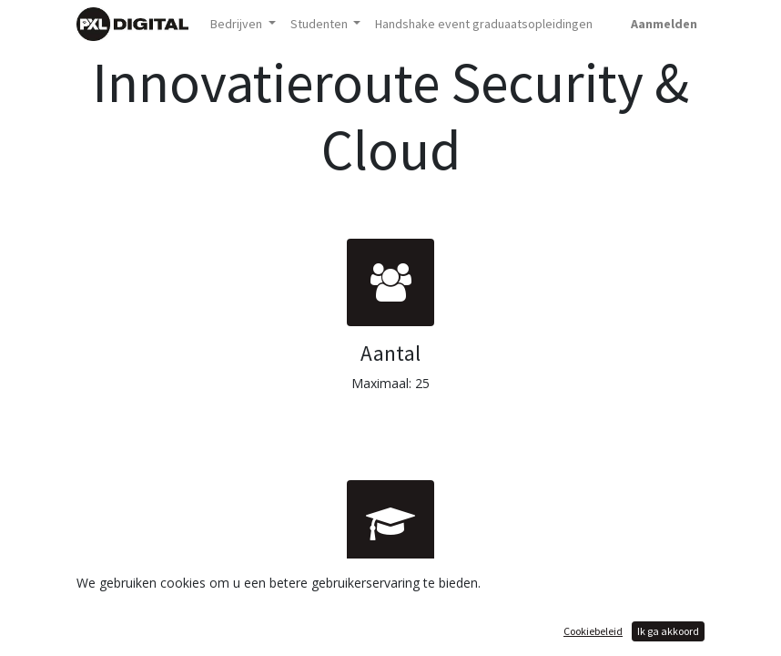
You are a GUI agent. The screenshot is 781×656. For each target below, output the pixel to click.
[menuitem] (484, 24)
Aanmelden (664, 23)
